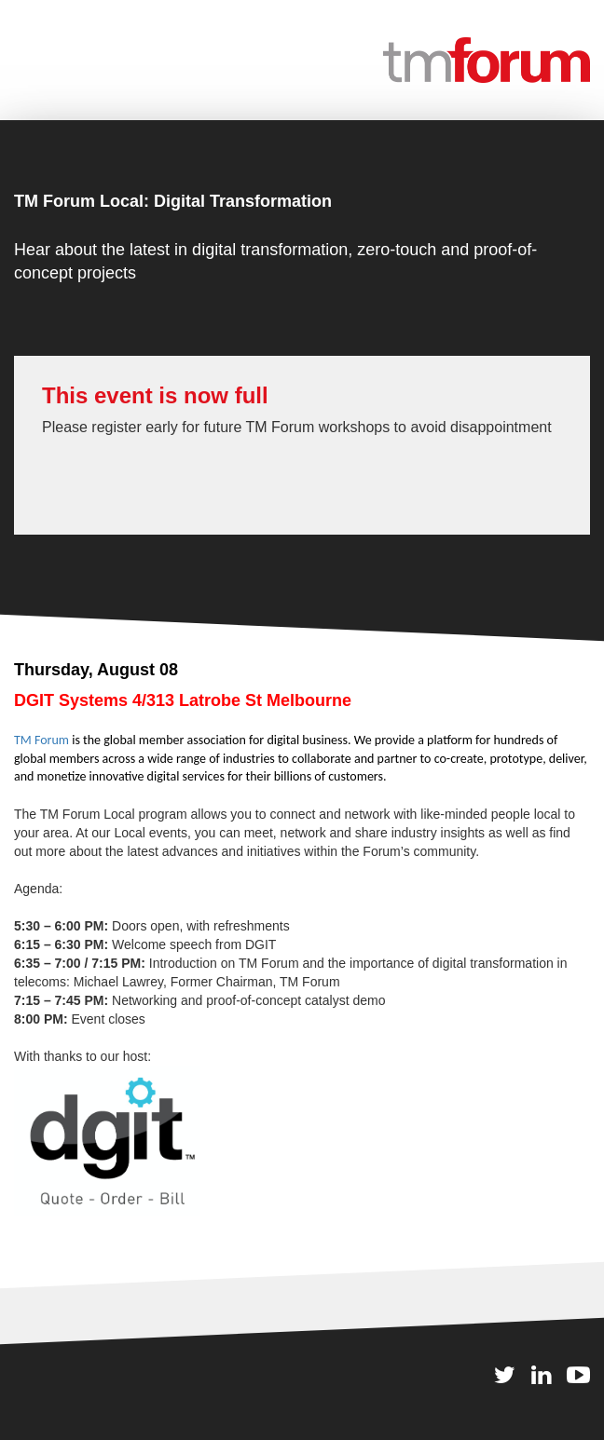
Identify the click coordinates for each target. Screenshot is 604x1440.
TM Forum (41, 740)
